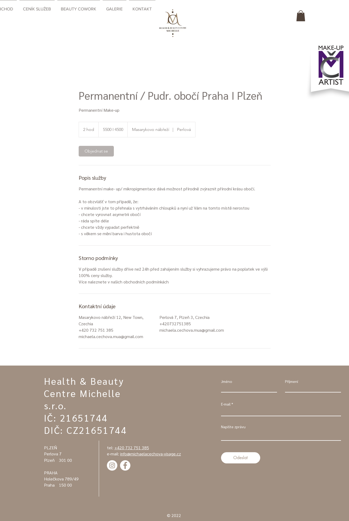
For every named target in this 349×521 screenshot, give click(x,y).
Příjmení (291, 381)
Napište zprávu (233, 426)
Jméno (226, 381)
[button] (300, 15)
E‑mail (226, 404)
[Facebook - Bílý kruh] (125, 465)
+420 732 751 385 (131, 447)
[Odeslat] (240, 457)
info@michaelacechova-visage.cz (150, 453)
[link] (96, 151)
